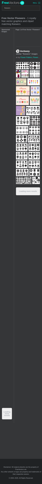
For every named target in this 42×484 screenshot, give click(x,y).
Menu (35, 3)
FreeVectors (13, 3)
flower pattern (26, 57)
